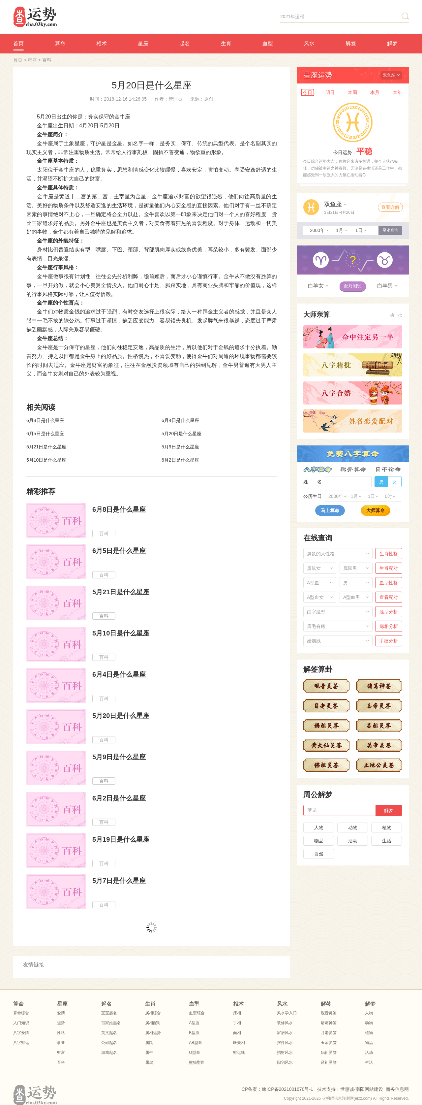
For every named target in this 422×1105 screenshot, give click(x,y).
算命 (60, 43)
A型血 (194, 1023)
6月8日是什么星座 (45, 420)
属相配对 (153, 1023)
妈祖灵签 (329, 1052)
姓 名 (312, 481)
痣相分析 (388, 626)
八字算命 (317, 469)
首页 (18, 43)
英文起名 (109, 1032)
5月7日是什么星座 (119, 880)
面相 (237, 1032)
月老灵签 (329, 1032)
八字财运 (21, 1042)
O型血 (194, 1052)
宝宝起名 (109, 1013)
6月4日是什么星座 (180, 420)
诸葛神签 (329, 1023)
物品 (318, 840)
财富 (61, 1052)
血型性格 (388, 582)
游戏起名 (109, 1052)
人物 (318, 827)
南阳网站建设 (369, 1089)
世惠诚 (347, 1089)
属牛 (149, 1052)
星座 (143, 43)
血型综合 (197, 1013)
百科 (46, 60)
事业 (61, 1042)
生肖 (226, 43)
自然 (318, 854)
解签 (351, 43)
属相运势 (153, 1032)
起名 (184, 43)
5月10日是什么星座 (46, 460)
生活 (386, 840)
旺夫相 (239, 1042)
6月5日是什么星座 (45, 433)
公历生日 (312, 496)
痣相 (237, 1013)
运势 (61, 1023)
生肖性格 (388, 553)
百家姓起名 (111, 1023)
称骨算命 (353, 469)
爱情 (61, 1013)
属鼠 (149, 1042)
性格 (61, 1032)
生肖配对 (388, 568)
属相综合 (153, 1013)
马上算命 (330, 510)
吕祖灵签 (329, 1062)
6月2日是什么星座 (180, 460)
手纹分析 (388, 640)
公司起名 (109, 1042)
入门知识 (21, 1023)
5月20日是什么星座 (181, 433)
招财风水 (285, 1052)
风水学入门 (287, 1013)
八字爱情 (21, 1032)
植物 (386, 827)
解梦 (392, 43)
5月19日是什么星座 (120, 839)
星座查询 (390, 230)
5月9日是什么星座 (180, 446)
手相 (237, 1023)
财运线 (239, 1052)
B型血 (194, 1032)
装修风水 (285, 1023)
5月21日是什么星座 (46, 446)
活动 (352, 840)
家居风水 (285, 1032)
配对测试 (352, 285)
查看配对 (388, 597)
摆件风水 (285, 1042)
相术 (101, 43)
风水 (309, 43)
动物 (352, 827)
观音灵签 (329, 1013)
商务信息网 (397, 1089)
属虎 (149, 1062)
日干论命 (388, 469)
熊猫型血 (197, 1062)
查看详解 (390, 207)
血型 (267, 43)
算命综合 (21, 1013)
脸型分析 (388, 611)
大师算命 (375, 510)
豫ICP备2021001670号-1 (287, 1089)
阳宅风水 (285, 1062)
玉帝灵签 (329, 1042)
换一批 (396, 315)
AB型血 (195, 1042)
